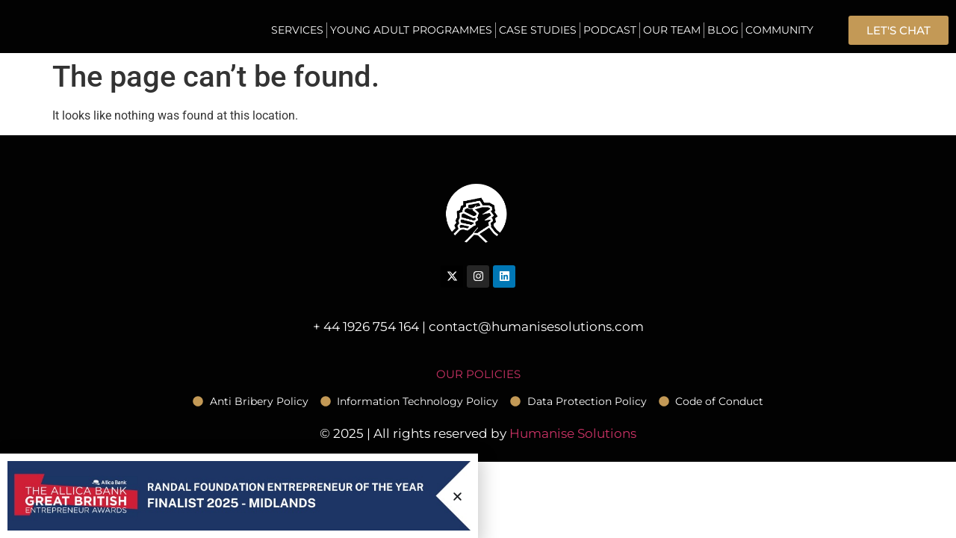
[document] (478, 269)
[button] (457, 496)
